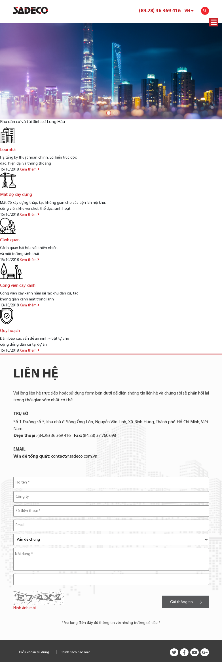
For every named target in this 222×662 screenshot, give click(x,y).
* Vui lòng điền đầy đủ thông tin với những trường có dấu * (111, 623)
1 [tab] (107, 112)
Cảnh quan (10, 240)
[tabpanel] (111, 71)
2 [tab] (114, 112)
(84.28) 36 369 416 (160, 11)
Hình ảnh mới (24, 608)
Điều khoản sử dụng (34, 652)
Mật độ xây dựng (16, 194)
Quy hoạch (10, 331)
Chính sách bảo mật (75, 652)
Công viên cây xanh (17, 285)
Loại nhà (8, 150)
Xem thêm (29, 169)
